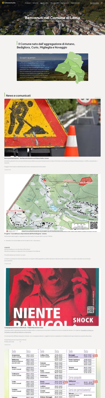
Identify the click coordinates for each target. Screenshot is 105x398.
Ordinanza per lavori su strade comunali (66, 244)
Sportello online (92, 4)
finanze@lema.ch (34, 377)
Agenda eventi (66, 4)
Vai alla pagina (12, 317)
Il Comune (29, 4)
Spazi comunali (77, 4)
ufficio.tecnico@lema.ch (62, 300)
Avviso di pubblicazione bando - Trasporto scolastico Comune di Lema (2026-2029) (75, 260)
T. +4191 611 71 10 (58, 375)
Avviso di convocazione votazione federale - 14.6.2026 (70, 228)
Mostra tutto (98, 97)
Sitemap (38, 393)
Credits (43, 393)
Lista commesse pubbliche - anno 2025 (66, 269)
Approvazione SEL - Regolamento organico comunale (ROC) (72, 251)
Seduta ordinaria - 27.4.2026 (13, 236)
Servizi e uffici (46, 4)
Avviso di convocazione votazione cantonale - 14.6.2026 (21, 228)
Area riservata (49, 393)
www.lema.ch (10, 302)
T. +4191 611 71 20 (33, 375)
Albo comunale (56, 4)
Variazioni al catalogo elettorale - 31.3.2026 (17, 251)
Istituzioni (37, 4)
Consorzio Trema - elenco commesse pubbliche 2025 (20, 269)
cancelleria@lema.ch (12, 300)
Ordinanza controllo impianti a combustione (67, 236)
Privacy (28, 393)
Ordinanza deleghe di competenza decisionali (18, 244)
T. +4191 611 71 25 (59, 299)
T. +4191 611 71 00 (11, 299)
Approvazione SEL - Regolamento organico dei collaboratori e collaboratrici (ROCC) (23, 260)
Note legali (33, 393)
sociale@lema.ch (58, 377)
